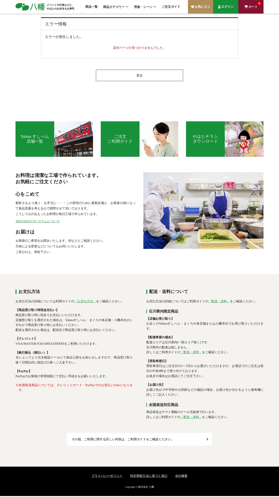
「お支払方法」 (85, 302)
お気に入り (202, 6)
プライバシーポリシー (106, 476)
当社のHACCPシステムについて (38, 222)
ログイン (227, 6)
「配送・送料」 (219, 302)
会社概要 (181, 476)
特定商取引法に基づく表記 (148, 476)
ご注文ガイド (171, 6)
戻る (139, 76)
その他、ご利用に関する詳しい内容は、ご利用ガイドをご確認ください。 (123, 440)
